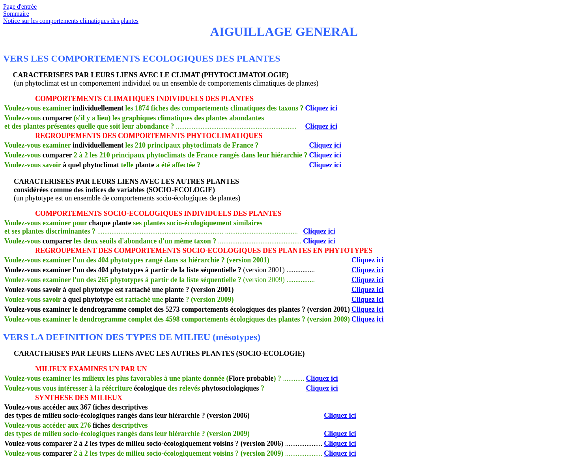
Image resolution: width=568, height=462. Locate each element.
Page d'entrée (20, 6)
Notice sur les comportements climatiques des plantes (70, 20)
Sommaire (16, 13)
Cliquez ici (321, 108)
